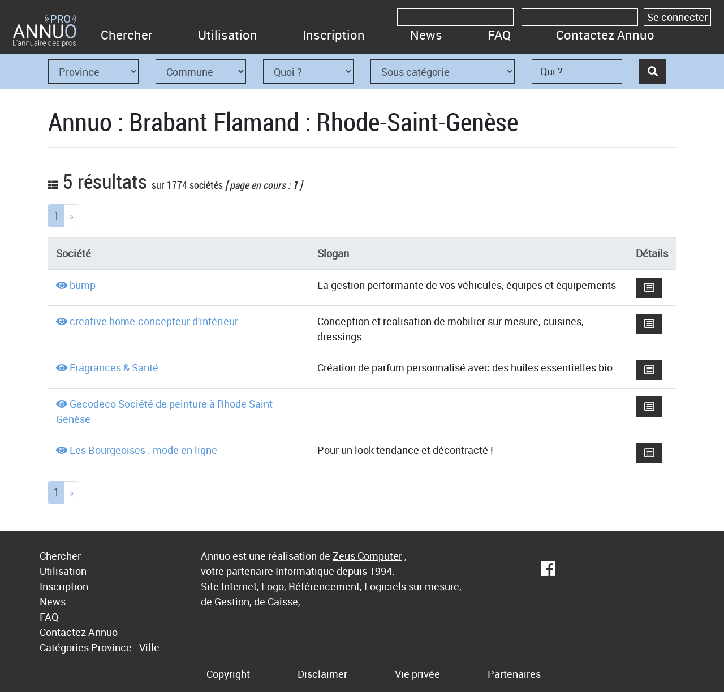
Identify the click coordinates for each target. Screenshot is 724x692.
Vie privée (417, 674)
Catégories (64, 647)
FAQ (499, 35)
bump (83, 285)
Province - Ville (125, 647)
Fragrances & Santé (114, 367)
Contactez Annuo (605, 35)
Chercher (127, 35)
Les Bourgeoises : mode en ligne (143, 450)
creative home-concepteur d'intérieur (154, 321)
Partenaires (514, 674)
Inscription (334, 35)
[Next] (71, 215)
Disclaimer (322, 674)
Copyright (228, 674)
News (426, 35)
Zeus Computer (367, 556)
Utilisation (227, 35)
